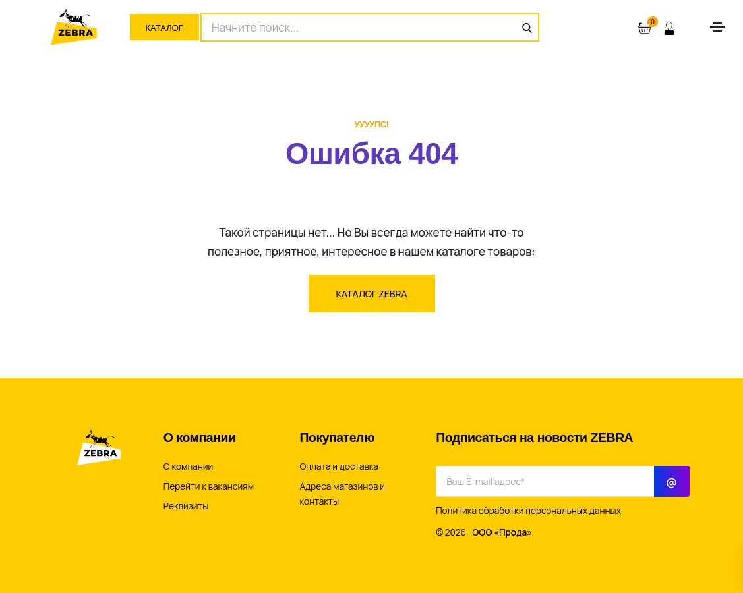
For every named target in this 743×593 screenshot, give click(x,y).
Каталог (164, 28)
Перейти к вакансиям (208, 486)
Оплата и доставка (339, 466)
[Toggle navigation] (717, 27)
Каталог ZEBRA (371, 293)
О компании (188, 466)
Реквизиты (186, 506)
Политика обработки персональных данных (528, 511)
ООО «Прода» (502, 532)
